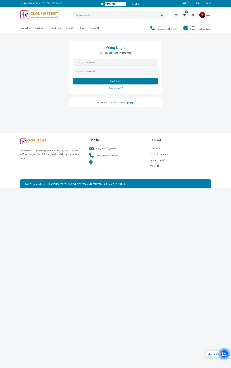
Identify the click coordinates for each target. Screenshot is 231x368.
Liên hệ (208, 3)
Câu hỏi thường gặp (159, 154)
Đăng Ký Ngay (127, 102)
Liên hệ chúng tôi (158, 160)
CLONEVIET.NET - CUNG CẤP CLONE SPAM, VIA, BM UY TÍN (77, 184)
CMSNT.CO (120, 184)
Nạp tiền (55, 28)
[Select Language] (115, 4)
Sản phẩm (39, 28)
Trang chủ (25, 28)
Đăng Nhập (115, 81)
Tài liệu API (94, 28)
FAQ (198, 3)
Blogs (82, 28)
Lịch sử (69, 28)
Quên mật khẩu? (116, 88)
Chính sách (186, 3)
